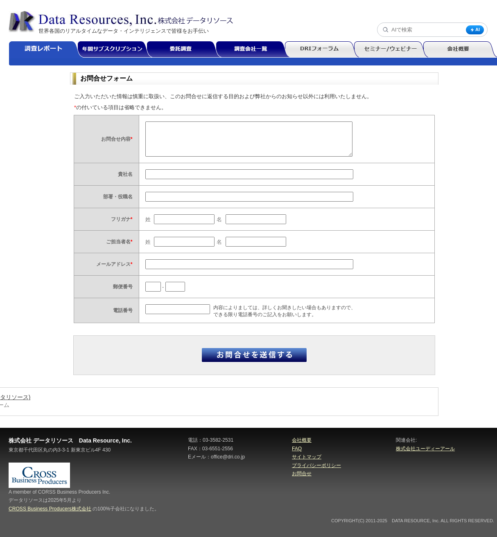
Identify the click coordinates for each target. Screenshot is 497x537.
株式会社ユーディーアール (425, 449)
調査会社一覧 (253, 49)
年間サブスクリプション (116, 49)
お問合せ (302, 473)
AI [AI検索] (475, 29)
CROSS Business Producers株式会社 (50, 509)
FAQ (297, 449)
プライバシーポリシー (316, 465)
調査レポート (47, 49)
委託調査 (185, 49)
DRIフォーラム (323, 49)
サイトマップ (306, 457)
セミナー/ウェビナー (392, 49)
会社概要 (302, 440)
